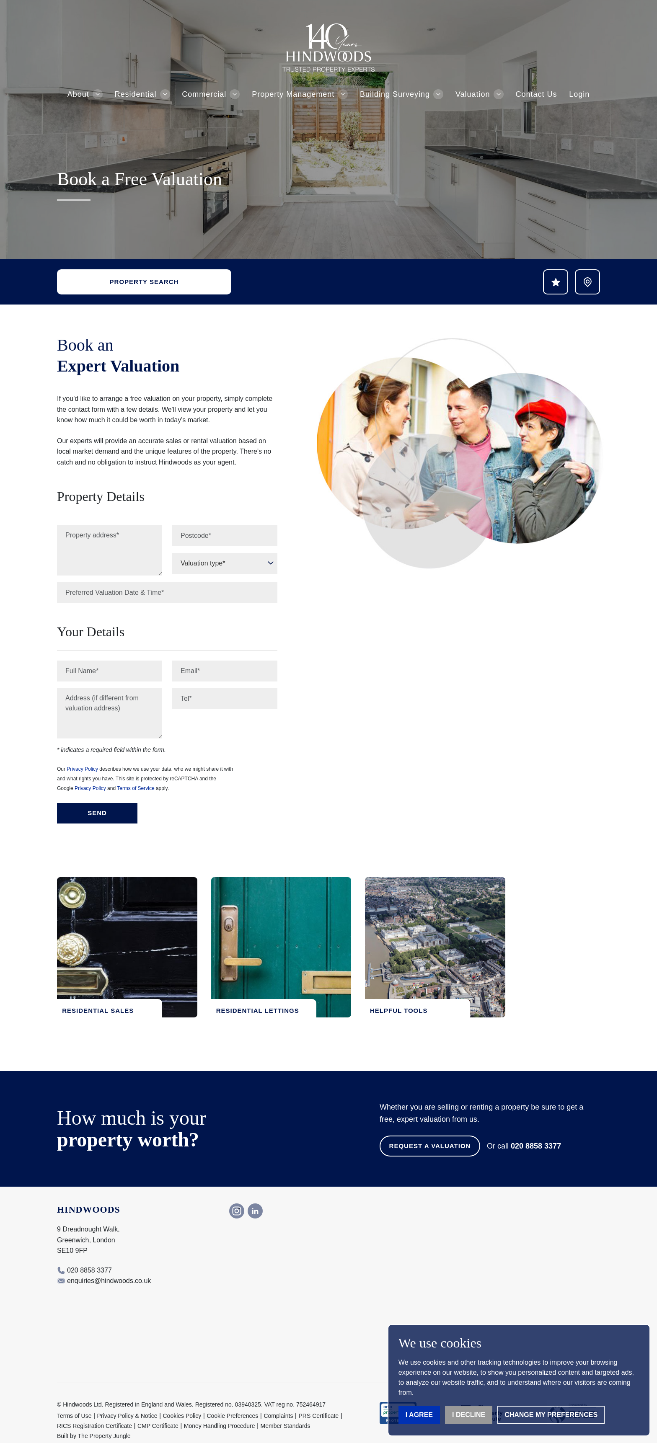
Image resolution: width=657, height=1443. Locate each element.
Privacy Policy (82, 769)
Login (579, 94)
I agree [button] (419, 1414)
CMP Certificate (157, 1411)
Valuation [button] (472, 94)
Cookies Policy (182, 1401)
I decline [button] (468, 1414)
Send (97, 812)
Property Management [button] (293, 94)
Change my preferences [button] (551, 1414)
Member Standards (285, 1411)
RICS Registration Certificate (94, 1411)
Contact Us (536, 94)
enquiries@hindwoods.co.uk (109, 1265)
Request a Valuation (430, 1131)
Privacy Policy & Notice (127, 1401)
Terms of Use (74, 1401)
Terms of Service (135, 788)
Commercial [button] (204, 94)
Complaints (278, 1401)
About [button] (78, 94)
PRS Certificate (318, 1401)
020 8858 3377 (536, 1131)
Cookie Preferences (232, 1401)
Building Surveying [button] (395, 94)
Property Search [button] (144, 281)
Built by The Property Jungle (94, 1421)
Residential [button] (136, 94)
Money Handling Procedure (219, 1411)
